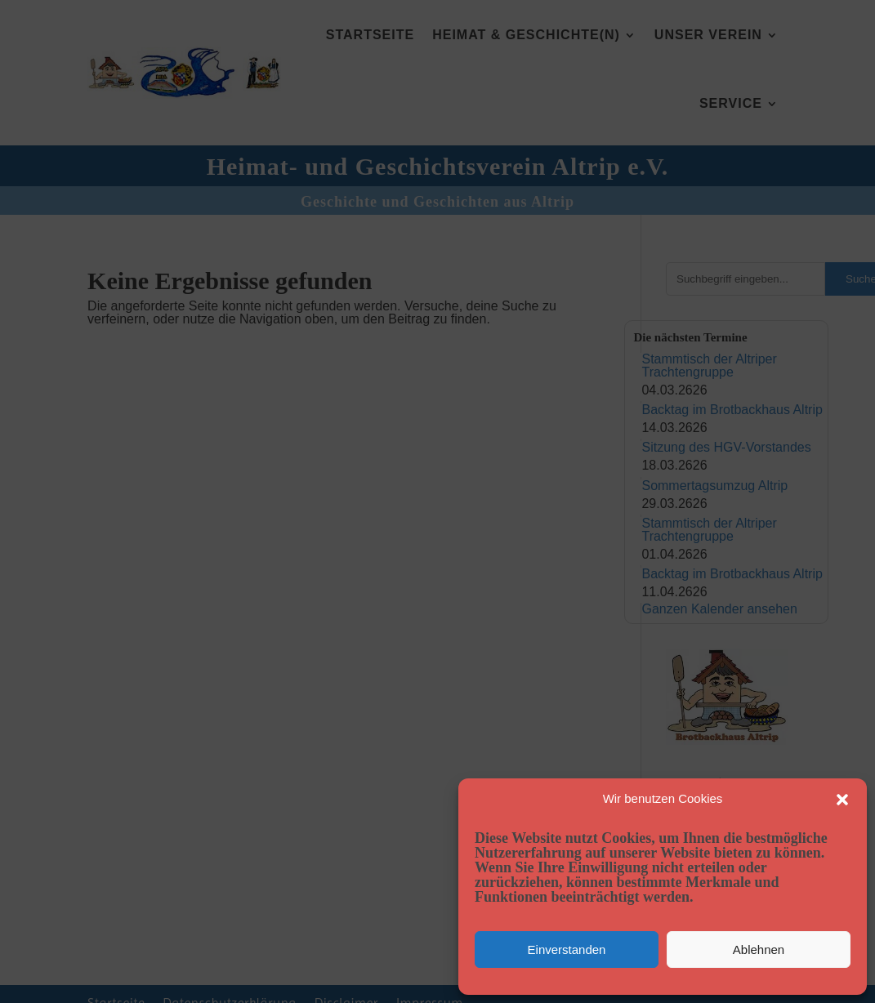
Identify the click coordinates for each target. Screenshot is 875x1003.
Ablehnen (758, 949)
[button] (842, 799)
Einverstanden (567, 949)
